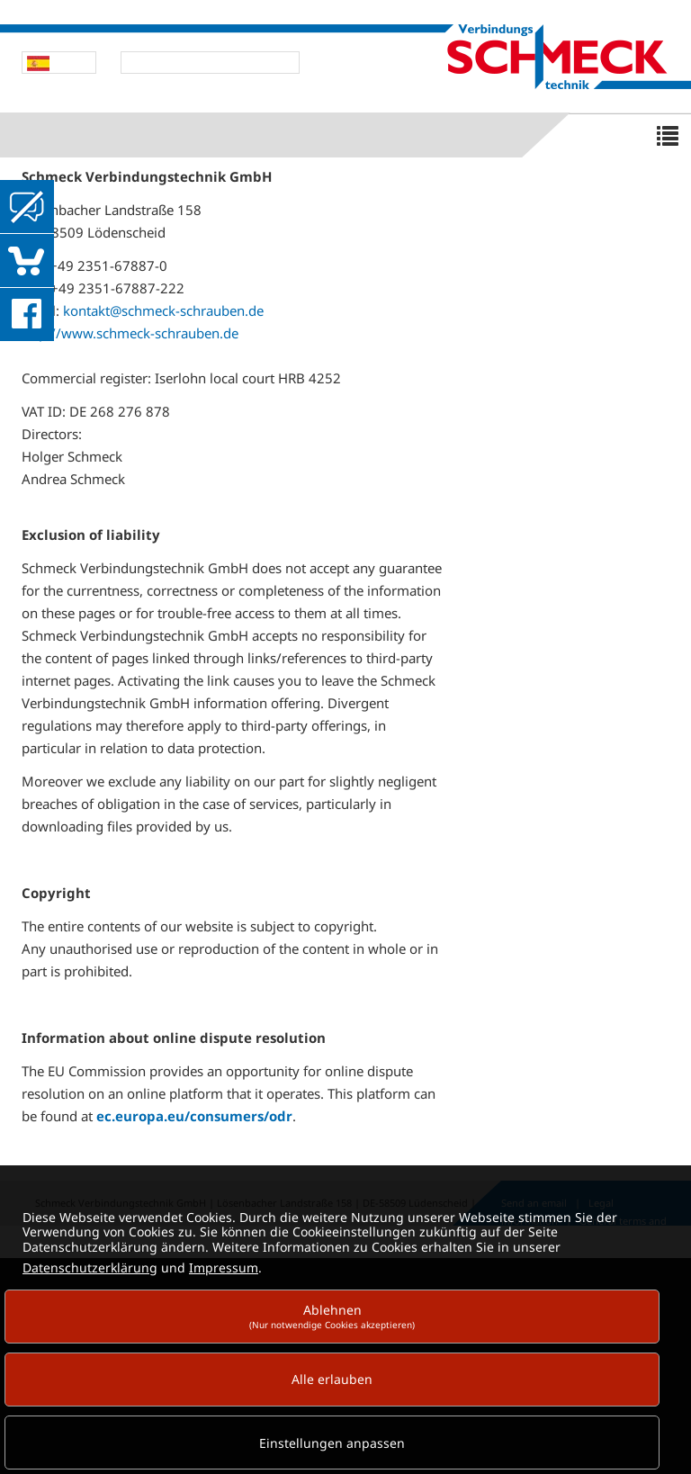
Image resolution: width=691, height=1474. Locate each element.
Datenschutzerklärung (89, 1267)
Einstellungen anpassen (332, 1443)
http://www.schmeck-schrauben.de (130, 333)
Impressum (223, 1267)
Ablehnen (332, 1316)
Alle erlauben (332, 1379)
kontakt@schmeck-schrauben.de (163, 310)
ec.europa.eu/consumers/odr (194, 1116)
